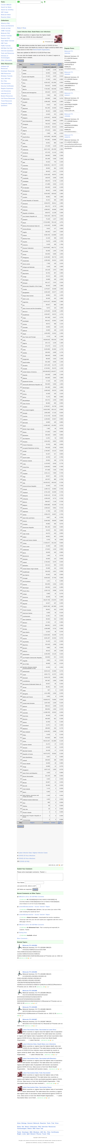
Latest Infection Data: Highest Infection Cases (33, 852)
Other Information (6, 60)
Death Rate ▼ (60, 64)
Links (24, 1135)
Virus (24, 28)
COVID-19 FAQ (5, 28)
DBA (31, 1133)
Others (29, 1130)
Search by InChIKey (7, 9)
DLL (45, 1133)
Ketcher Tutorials (6, 35)
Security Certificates (7, 86)
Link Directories (6, 91)
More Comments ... (23, 940)
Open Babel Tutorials (7, 40)
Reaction (43, 1124)
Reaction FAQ (5, 38)
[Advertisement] (8, 130)
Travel (44, 1135)
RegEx (19, 1135)
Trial (52, 1124)
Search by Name (6, 7)
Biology (24, 1124)
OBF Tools (4, 43)
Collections (33, 1128)
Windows (36, 1133)
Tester (19, 1133)
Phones (38, 1135)
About (27, 1128)
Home (19, 28)
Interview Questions (7, 50)
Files (48, 1133)
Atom (19, 1124)
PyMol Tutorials (6, 45)
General (30, 1124)
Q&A (28, 1135)
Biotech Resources (7, 96)
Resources (52, 1128)
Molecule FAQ (5, 33)
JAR (41, 1133)
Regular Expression (7, 88)
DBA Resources (6, 73)
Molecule (36, 1124)
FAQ (39, 1128)
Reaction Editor (6, 17)
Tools (48, 1124)
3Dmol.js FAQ (5, 23)
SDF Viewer (4, 12)
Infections (46, 64)
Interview (45, 1128)
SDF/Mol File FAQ (6, 48)
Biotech (33, 1135)
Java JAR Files (5, 78)
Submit (35, 891)
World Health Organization (41, 49)
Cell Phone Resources (8, 98)
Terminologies (22, 1130)
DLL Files (4, 81)
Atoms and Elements (7, 25)
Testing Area (23, 934)
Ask (42, 1130)
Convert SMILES (6, 4)
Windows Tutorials (6, 76)
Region (32, 64)
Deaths (53, 64)
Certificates (55, 1133)
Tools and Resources (7, 53)
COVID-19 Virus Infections (27, 855)
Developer (25, 1133)
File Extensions (6, 83)
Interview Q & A (6, 93)
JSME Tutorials (5, 30)
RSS (34, 1130)
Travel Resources (6, 101)
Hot (23, 1128)
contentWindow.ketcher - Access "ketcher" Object (34, 908)
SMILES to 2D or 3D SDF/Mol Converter (31, 898)
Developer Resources (7, 71)
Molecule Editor (6, 14)
